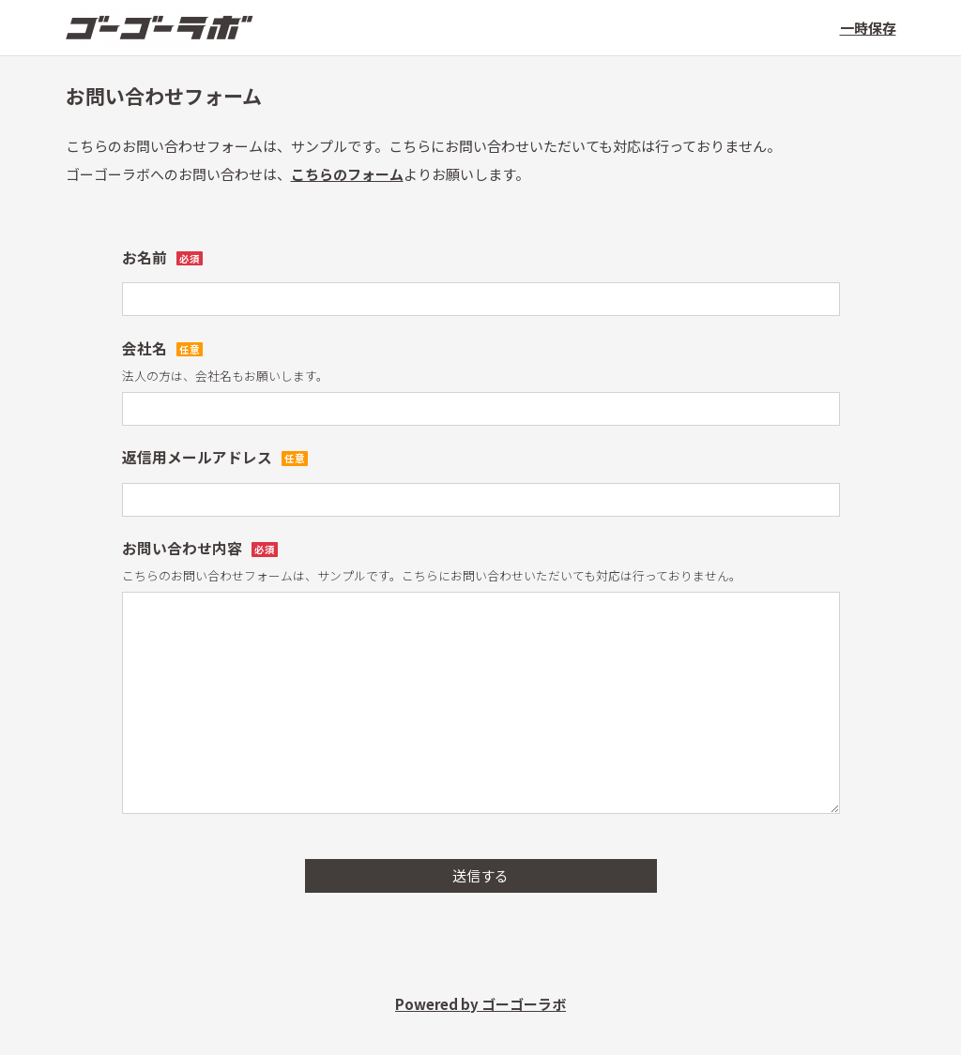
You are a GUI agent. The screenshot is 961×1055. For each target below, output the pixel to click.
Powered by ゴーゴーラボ (480, 1004)
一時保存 (868, 28)
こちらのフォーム (347, 174)
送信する (480, 875)
